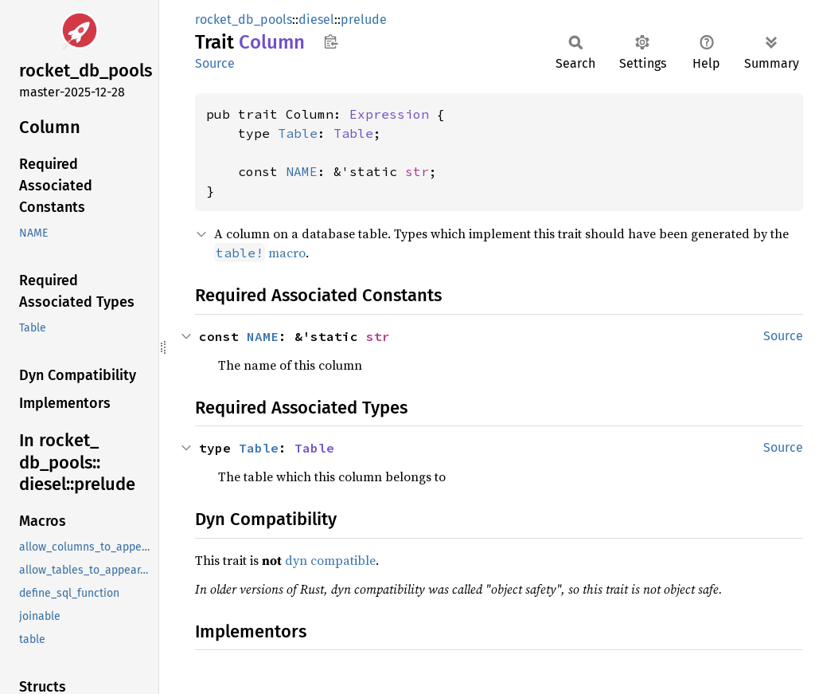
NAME (302, 171)
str (417, 171)
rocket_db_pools (243, 19)
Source (215, 63)
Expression (389, 114)
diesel (316, 19)
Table (298, 133)
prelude (364, 19)
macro (260, 252)
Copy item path (331, 41)
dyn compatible (330, 560)
